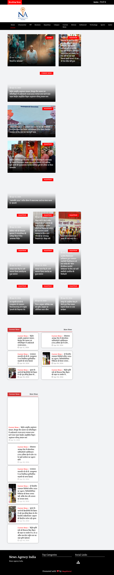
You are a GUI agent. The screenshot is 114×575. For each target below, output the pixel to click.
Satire (110, 25)
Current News (65, 26)
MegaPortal (66, 571)
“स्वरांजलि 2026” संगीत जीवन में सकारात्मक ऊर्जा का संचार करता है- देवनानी (31, 202)
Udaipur (57, 25)
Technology (93, 25)
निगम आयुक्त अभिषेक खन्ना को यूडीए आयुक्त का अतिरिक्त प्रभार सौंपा (44, 307)
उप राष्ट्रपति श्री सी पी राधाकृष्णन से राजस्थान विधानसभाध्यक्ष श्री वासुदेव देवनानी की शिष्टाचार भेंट (18, 305)
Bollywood (82, 25)
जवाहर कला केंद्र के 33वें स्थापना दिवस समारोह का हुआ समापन (18, 272)
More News (68, 329)
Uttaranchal (22, 25)
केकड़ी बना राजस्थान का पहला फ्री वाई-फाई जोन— (69, 237)
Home (13, 25)
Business (38, 25)
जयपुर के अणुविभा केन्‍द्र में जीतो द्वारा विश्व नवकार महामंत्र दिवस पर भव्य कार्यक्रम (69, 305)
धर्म (30, 25)
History (73, 25)
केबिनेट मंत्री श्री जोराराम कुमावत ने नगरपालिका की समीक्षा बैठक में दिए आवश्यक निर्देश (18, 235)
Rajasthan (47, 25)
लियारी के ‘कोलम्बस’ (16, 61)
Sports (103, 25)
